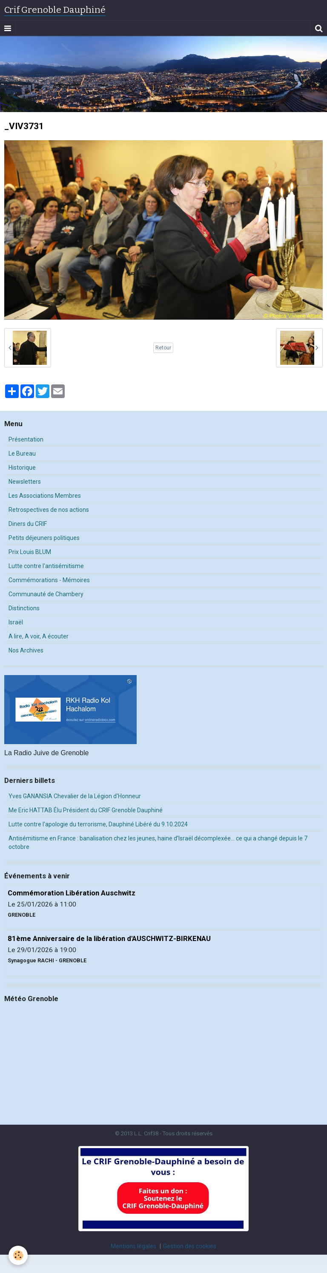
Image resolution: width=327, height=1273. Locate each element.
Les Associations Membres (45, 495)
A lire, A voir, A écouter (39, 636)
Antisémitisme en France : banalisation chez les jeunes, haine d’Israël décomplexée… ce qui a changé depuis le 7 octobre (158, 842)
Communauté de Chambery (46, 594)
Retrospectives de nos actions (49, 509)
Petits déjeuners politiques (44, 537)
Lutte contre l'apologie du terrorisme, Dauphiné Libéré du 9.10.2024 (98, 824)
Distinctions (24, 608)
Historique (22, 467)
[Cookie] (18, 1255)
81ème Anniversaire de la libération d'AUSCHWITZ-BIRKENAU (109, 938)
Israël (16, 622)
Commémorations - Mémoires (49, 580)
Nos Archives (26, 650)
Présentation (26, 439)
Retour (163, 348)
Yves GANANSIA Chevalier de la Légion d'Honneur (75, 796)
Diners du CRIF (28, 523)
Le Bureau (22, 453)
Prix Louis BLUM (30, 551)
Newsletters (25, 481)
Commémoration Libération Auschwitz (71, 893)
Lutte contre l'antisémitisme (46, 566)
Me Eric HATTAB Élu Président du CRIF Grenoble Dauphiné (86, 810)
